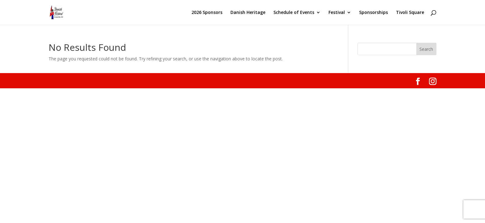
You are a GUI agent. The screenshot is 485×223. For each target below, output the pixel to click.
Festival (336, 12)
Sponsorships (373, 12)
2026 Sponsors (206, 12)
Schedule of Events (293, 12)
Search (426, 49)
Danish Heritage (247, 12)
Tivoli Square (410, 12)
